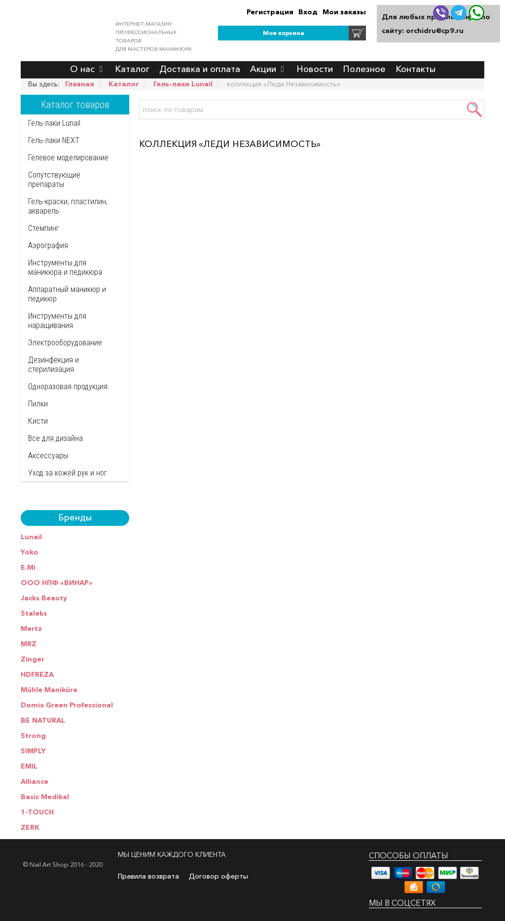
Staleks (34, 613)
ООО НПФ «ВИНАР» (57, 582)
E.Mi (28, 567)
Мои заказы (344, 11)
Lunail (31, 536)
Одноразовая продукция (68, 386)
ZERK (30, 827)
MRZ (28, 643)
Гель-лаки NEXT (53, 140)
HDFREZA (37, 674)
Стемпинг (43, 228)
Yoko (29, 552)
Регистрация (270, 11)
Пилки (38, 403)
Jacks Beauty (44, 597)
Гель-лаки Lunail (54, 123)
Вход (308, 11)
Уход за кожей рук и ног (67, 473)
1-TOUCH (37, 812)
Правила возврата (148, 876)
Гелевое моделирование (68, 157)
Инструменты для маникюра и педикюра (65, 267)
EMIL (29, 766)
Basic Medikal (45, 796)
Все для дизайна (55, 438)
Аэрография (48, 245)
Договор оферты (218, 876)
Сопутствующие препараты (54, 179)
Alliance (34, 781)
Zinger (32, 659)
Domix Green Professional (67, 704)
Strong (33, 735)
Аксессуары (48, 455)
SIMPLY (33, 750)
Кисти (38, 421)
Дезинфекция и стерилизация (53, 364)
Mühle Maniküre (49, 689)
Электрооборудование (65, 342)
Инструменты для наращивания (57, 320)
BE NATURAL (43, 720)
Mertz (31, 628)
